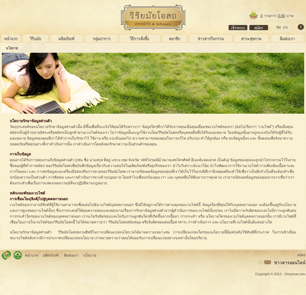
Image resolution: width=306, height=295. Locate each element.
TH (278, 27)
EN (285, 27)
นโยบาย (12, 48)
